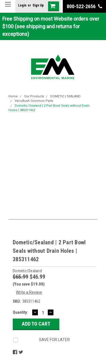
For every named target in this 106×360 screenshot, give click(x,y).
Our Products (34, 96)
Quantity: (20, 312)
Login (22, 5)
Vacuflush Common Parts (34, 101)
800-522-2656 (84, 6)
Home (13, 96)
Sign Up (38, 5)
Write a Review (29, 292)
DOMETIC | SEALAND (65, 96)
